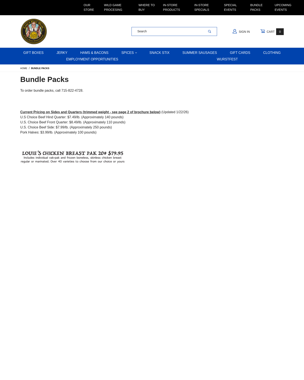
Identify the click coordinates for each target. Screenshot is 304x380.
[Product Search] (167, 31)
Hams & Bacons (94, 52)
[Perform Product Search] (209, 31)
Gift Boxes (33, 52)
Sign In (241, 31)
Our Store (89, 7)
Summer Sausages (199, 52)
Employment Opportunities (92, 59)
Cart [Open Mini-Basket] (272, 31)
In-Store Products (171, 7)
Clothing (272, 52)
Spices (129, 52)
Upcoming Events (283, 7)
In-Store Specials (201, 7)
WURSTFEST (227, 59)
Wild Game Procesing (113, 7)
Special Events (230, 7)
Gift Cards (240, 52)
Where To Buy (146, 7)
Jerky (62, 52)
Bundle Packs (256, 7)
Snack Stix (159, 52)
